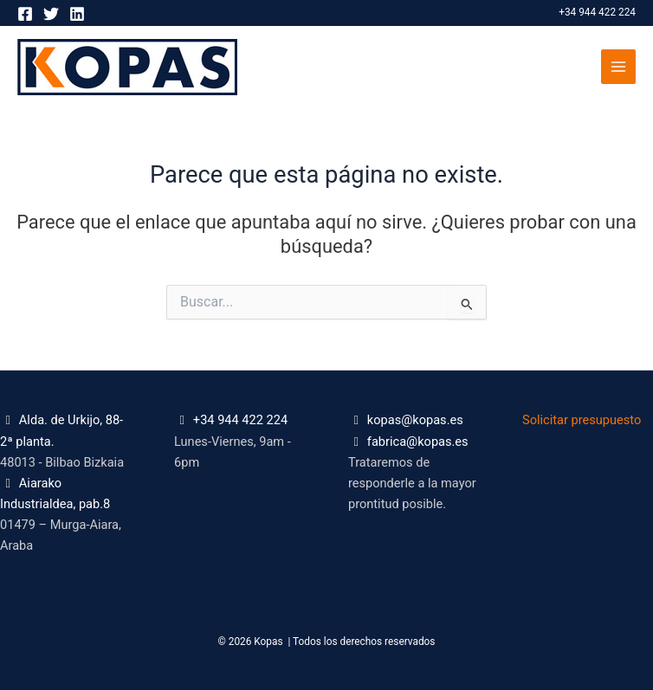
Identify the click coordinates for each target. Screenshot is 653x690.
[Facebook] (25, 14)
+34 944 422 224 (597, 12)
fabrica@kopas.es (418, 441)
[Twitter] (51, 14)
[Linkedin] (77, 14)
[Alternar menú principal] (618, 66)
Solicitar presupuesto (581, 420)
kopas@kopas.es (415, 420)
